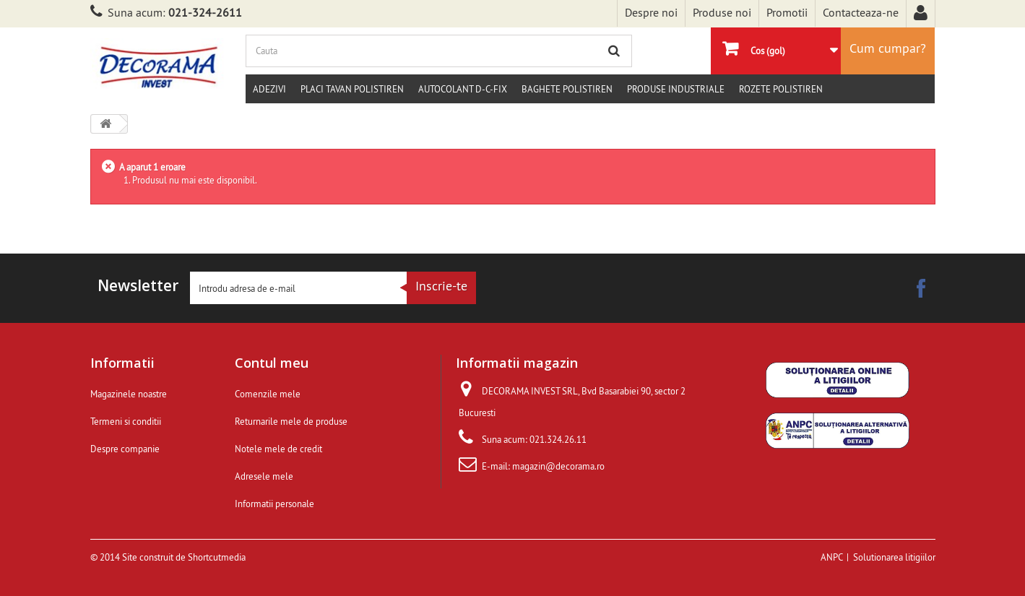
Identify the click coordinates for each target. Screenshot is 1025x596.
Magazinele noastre (128, 394)
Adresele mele (264, 476)
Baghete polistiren (567, 89)
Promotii (787, 12)
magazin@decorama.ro (558, 466)
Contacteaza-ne (861, 12)
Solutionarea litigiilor (894, 557)
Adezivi (269, 89)
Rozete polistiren (781, 89)
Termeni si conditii (125, 421)
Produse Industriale (676, 89)
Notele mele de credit (278, 448)
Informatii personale (274, 503)
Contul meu (271, 362)
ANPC (831, 557)
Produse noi (722, 12)
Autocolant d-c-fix (462, 89)
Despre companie (125, 448)
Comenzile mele (267, 394)
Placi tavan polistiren (352, 89)
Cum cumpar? (887, 48)
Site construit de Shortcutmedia (184, 557)
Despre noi (651, 12)
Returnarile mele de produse (291, 421)
